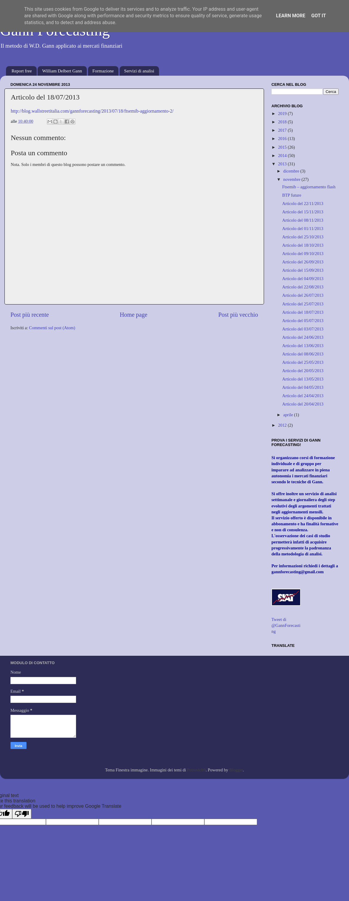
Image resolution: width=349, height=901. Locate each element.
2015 (283, 147)
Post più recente (29, 314)
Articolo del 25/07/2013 (302, 304)
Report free (22, 71)
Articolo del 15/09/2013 (302, 270)
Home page (133, 314)
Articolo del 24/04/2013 (302, 395)
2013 (283, 163)
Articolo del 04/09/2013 (302, 278)
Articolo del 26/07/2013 (302, 295)
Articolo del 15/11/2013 (302, 211)
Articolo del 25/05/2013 (302, 362)
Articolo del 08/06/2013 (302, 354)
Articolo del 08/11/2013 (302, 220)
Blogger (236, 770)
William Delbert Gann (62, 71)
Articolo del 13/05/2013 (302, 379)
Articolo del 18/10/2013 (302, 245)
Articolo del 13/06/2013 (302, 345)
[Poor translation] (21, 814)
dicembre (291, 171)
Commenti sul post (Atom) (52, 327)
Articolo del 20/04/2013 (302, 404)
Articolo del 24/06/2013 (302, 337)
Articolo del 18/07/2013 (302, 312)
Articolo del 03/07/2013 (302, 329)
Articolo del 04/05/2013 (302, 387)
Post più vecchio (238, 314)
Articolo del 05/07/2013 (302, 320)
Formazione (103, 71)
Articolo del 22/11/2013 (302, 203)
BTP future (291, 195)
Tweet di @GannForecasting (285, 625)
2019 (283, 113)
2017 (283, 130)
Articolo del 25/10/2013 (302, 236)
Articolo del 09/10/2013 (302, 253)
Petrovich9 (196, 770)
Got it (318, 15)
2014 (283, 155)
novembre (292, 179)
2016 (283, 138)
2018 (283, 121)
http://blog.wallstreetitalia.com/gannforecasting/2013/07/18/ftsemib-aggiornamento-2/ (92, 111)
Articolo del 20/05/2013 (302, 370)
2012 (283, 425)
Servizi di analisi (139, 71)
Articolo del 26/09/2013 (302, 262)
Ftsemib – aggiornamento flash (309, 186)
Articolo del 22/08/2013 (302, 287)
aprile (288, 414)
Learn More (290, 15)
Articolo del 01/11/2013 (302, 228)
